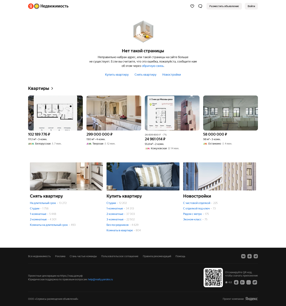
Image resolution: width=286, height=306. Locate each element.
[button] (200, 6)
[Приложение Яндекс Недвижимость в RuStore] (255, 282)
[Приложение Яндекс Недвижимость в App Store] (236, 282)
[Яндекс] (31, 6)
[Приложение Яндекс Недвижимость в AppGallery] (248, 282)
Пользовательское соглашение (119, 256)
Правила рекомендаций (157, 256)
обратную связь (153, 66)
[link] (251, 6)
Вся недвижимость (39, 256)
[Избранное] (192, 6)
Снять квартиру (145, 74)
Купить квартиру (117, 74)
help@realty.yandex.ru (100, 279)
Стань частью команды (83, 256)
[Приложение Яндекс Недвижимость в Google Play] (242, 282)
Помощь (180, 256)
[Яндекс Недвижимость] (51, 6)
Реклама (60, 256)
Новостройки (171, 74)
